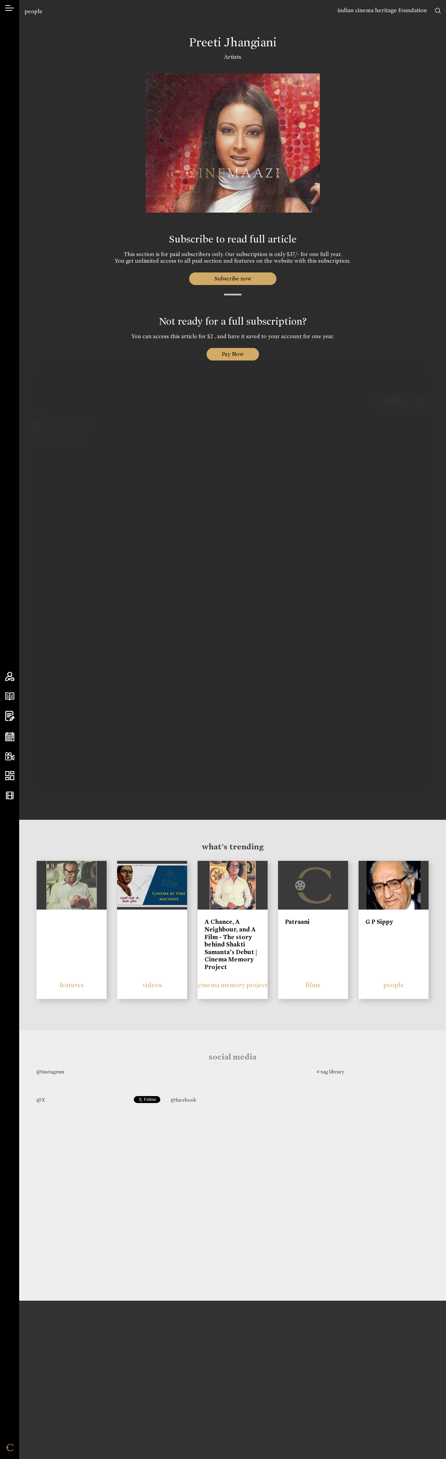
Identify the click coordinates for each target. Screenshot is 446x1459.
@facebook (183, 1100)
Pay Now (233, 354)
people (33, 11)
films (313, 985)
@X (41, 1100)
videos (152, 985)
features (72, 985)
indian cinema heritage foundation (382, 10)
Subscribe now (232, 278)
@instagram (50, 1072)
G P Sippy (379, 922)
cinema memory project (233, 985)
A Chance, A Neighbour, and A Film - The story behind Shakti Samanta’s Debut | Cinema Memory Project (231, 944)
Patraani (297, 922)
